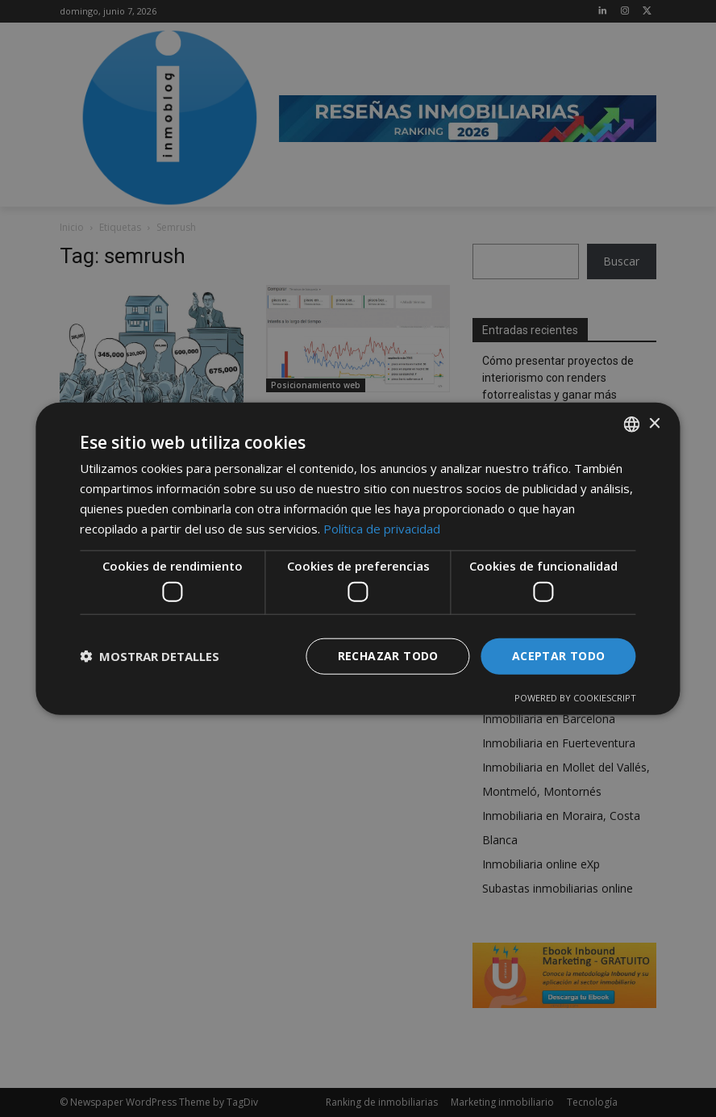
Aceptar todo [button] (559, 655)
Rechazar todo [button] (388, 655)
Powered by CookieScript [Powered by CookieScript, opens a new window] (575, 697)
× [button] (654, 423)
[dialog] (358, 558)
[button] (149, 656)
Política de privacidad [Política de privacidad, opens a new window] (381, 528)
